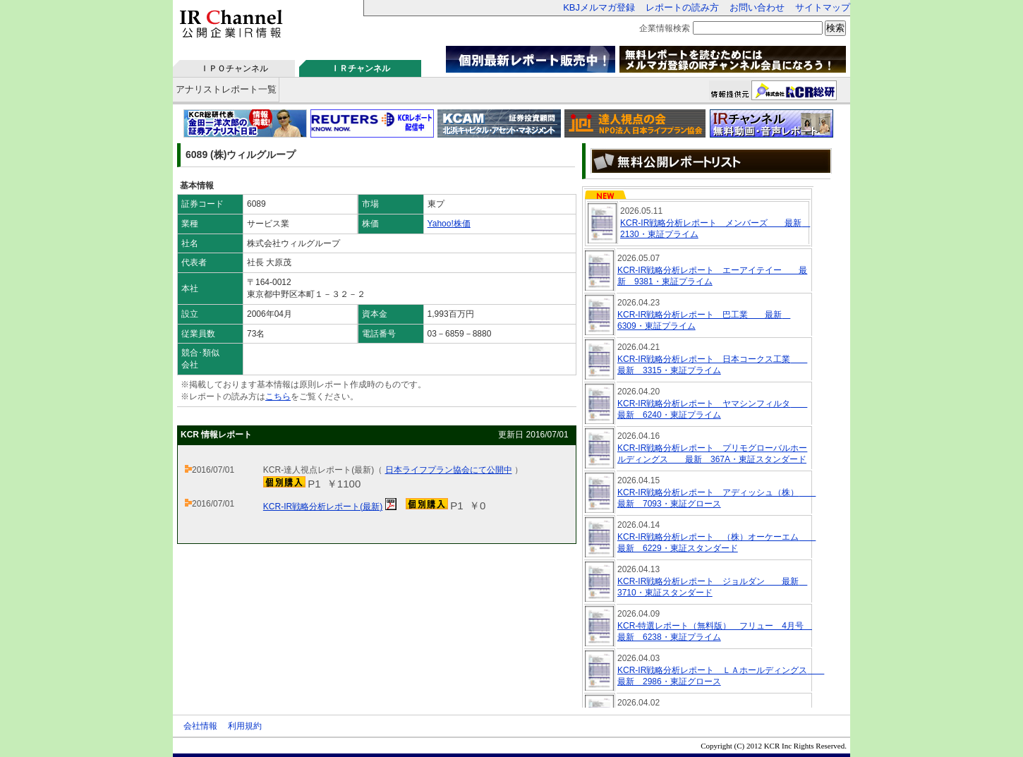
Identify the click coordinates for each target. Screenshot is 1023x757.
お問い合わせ (757, 7)
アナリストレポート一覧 (226, 89)
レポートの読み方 (682, 7)
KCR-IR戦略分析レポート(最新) (322, 506)
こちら (278, 396)
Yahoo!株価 (449, 224)
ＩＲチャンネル (360, 68)
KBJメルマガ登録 (599, 7)
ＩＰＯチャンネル (234, 68)
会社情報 (200, 726)
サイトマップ (822, 7)
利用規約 (245, 726)
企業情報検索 (664, 28)
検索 (835, 28)
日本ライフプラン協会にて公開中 (448, 470)
